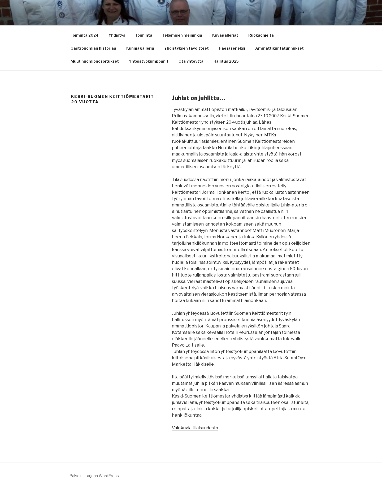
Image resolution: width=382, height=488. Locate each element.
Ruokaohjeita (261, 35)
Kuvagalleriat (225, 35)
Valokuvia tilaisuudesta (195, 427)
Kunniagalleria (140, 48)
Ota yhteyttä (191, 61)
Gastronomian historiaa (93, 48)
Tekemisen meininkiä (182, 35)
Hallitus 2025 (226, 61)
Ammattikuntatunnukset (279, 48)
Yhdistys (116, 35)
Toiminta (143, 35)
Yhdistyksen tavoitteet (186, 48)
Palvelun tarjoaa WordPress (94, 475)
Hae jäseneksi (232, 48)
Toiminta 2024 (84, 35)
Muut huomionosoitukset (95, 61)
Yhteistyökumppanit (148, 61)
